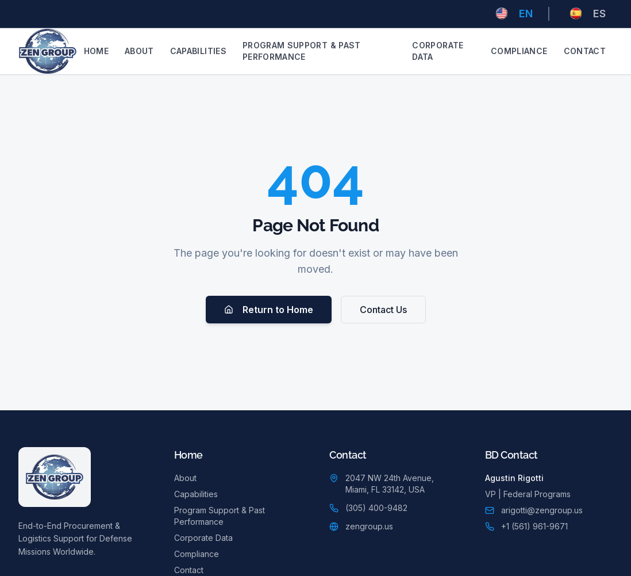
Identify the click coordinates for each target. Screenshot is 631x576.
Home (96, 51)
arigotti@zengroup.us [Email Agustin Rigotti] (542, 510)
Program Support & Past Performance (302, 51)
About (139, 51)
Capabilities (198, 51)
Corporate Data (437, 51)
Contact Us (383, 309)
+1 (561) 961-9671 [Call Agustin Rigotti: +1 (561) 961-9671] (534, 526)
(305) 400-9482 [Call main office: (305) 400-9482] (376, 508)
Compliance (519, 51)
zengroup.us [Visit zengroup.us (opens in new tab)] (369, 526)
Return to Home (268, 309)
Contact (585, 51)
